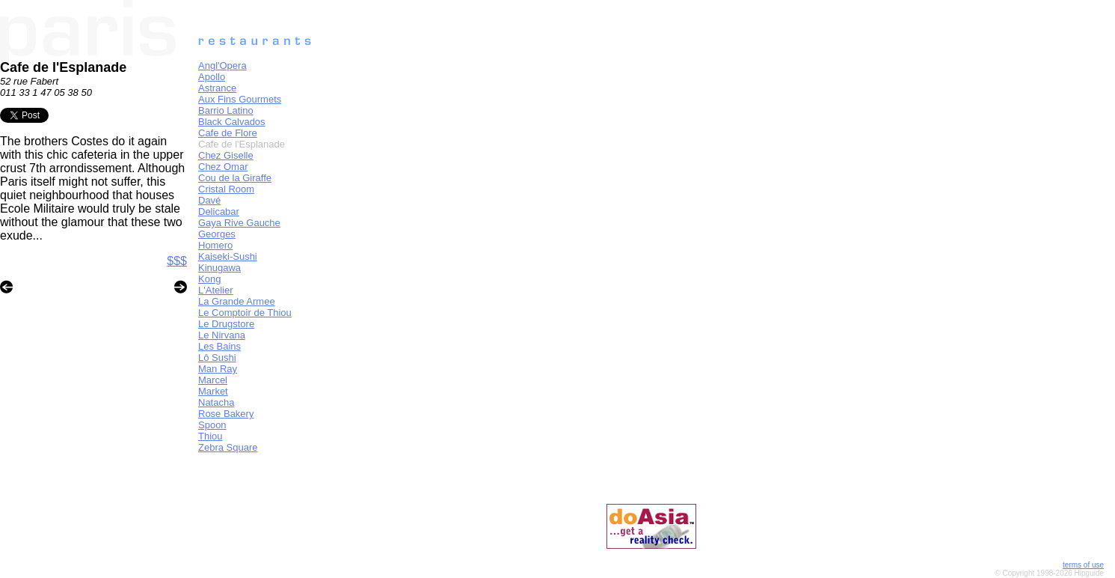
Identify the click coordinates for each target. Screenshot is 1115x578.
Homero (215, 245)
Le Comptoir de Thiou (245, 312)
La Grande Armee (236, 301)
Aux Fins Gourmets (239, 99)
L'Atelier (215, 290)
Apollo (211, 76)
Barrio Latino (226, 110)
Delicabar (218, 211)
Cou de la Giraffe (234, 177)
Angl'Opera (222, 65)
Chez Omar (223, 166)
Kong (209, 279)
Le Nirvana (221, 335)
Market (213, 391)
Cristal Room (226, 189)
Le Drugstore (226, 323)
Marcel (212, 380)
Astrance (217, 88)
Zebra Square (228, 447)
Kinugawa (219, 267)
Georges (217, 234)
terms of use (1083, 565)
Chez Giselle (226, 155)
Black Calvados (231, 121)
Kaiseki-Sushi (227, 256)
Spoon (212, 425)
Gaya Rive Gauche (239, 222)
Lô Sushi (217, 357)
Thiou (210, 436)
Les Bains (219, 346)
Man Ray (217, 368)
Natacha (216, 402)
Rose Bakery (226, 413)
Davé (209, 200)
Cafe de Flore (227, 133)
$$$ (177, 261)
